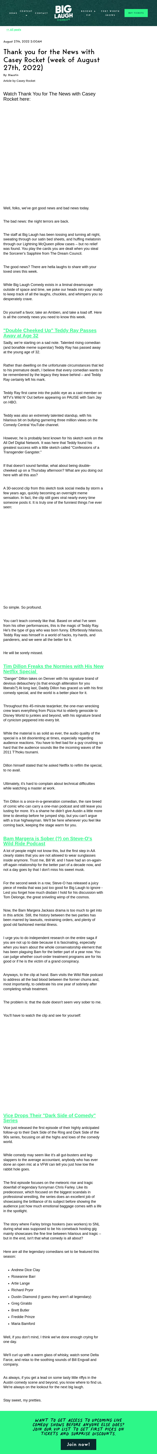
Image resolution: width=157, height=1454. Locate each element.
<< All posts (13, 29)
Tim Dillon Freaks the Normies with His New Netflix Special (53, 669)
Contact (41, 13)
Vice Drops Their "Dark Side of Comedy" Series (49, 1118)
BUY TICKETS (136, 13)
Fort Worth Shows (110, 13)
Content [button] (26, 13)
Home (13, 13)
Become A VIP (88, 13)
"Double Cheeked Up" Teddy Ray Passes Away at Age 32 (50, 333)
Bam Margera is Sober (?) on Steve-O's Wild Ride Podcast (47, 841)
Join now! (78, 1444)
